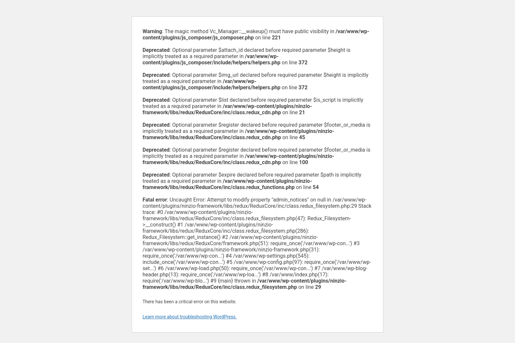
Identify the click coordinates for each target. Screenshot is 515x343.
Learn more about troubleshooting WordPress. (190, 316)
